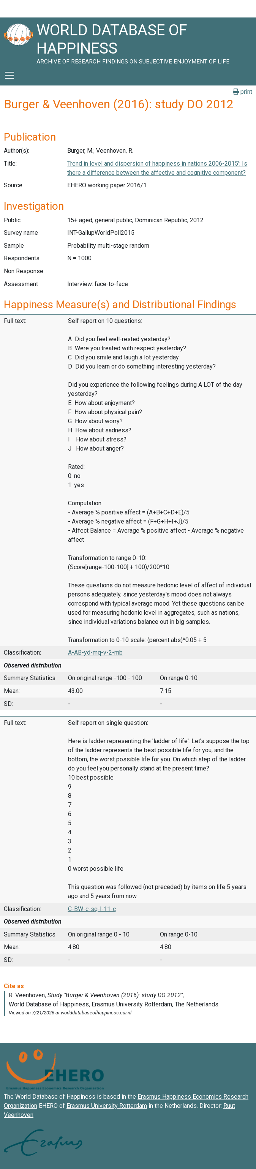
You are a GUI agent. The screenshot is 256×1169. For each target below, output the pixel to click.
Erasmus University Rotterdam (106, 1105)
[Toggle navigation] (9, 75)
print (242, 91)
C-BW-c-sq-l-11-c (92, 909)
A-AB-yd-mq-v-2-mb (95, 652)
